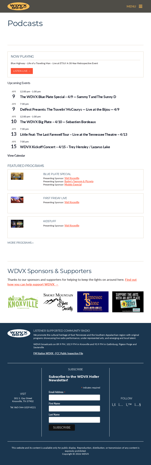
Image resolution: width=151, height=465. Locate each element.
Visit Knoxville (71, 178)
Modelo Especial (73, 184)
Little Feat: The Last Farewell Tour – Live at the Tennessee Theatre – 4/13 (73, 134)
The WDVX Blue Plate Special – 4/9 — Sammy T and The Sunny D (68, 96)
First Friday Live (55, 198)
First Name (54, 403)
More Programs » (20, 242)
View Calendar (16, 155)
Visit (23, 393)
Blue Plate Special (57, 174)
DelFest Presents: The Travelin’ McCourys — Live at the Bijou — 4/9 (69, 109)
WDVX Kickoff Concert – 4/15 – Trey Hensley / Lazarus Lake (65, 146)
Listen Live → (21, 70)
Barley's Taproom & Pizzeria (78, 181)
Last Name (54, 414)
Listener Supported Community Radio (61, 330)
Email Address (57, 392)
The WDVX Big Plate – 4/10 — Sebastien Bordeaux (58, 121)
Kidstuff (49, 221)
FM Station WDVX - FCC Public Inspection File (58, 353)
